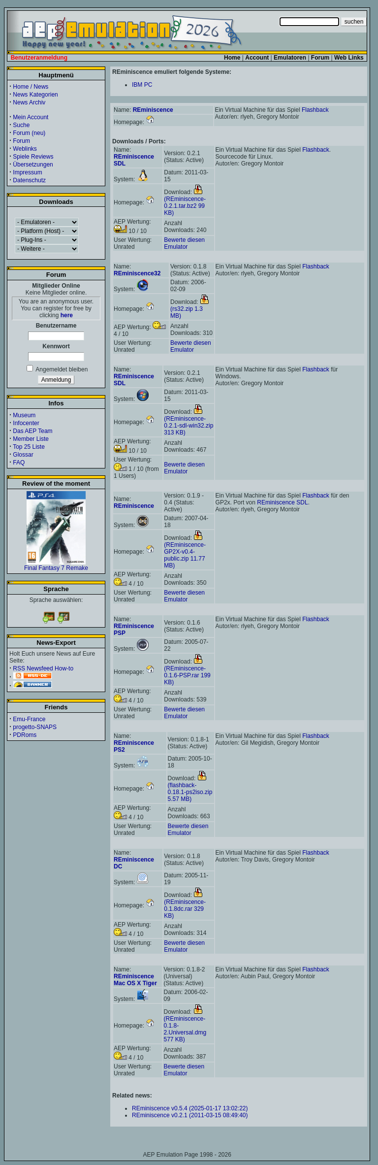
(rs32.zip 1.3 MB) (189, 309)
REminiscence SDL (282, 502)
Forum (21, 140)
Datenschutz (29, 180)
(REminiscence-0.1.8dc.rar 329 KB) (185, 905)
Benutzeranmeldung (39, 57)
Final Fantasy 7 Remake (56, 565)
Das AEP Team (32, 431)
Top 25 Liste (29, 446)
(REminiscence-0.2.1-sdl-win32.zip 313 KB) (188, 422)
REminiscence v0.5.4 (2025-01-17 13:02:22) (190, 1108)
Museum (24, 415)
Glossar (23, 454)
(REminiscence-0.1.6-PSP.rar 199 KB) (187, 672)
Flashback (315, 109)
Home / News (30, 86)
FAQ (19, 462)
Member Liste (31, 438)
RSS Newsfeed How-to (43, 668)
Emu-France (29, 719)
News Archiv (29, 102)
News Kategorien (35, 94)
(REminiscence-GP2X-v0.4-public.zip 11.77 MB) (185, 551)
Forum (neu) (29, 133)
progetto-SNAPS (35, 727)
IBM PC (142, 84)
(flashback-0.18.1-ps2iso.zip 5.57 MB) (190, 788)
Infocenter (26, 423)
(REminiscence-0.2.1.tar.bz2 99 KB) (185, 202)
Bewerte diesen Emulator (184, 243)
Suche (21, 125)
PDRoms (24, 735)
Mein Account (30, 117)
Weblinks (24, 148)
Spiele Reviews (33, 156)
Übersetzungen (33, 164)
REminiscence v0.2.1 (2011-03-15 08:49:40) (190, 1115)
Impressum (27, 172)
